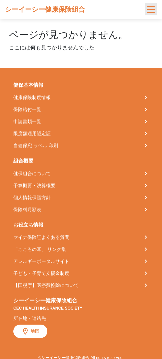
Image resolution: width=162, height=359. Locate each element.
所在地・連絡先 (29, 318)
